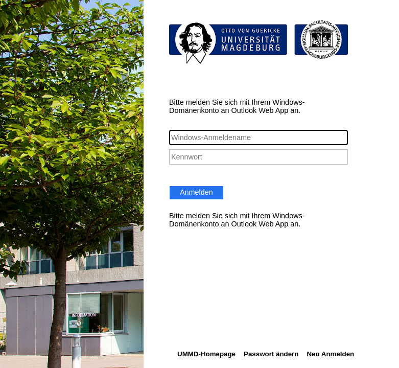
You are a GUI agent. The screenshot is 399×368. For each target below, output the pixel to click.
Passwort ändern (271, 354)
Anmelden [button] (196, 192)
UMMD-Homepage (206, 354)
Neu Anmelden (330, 354)
